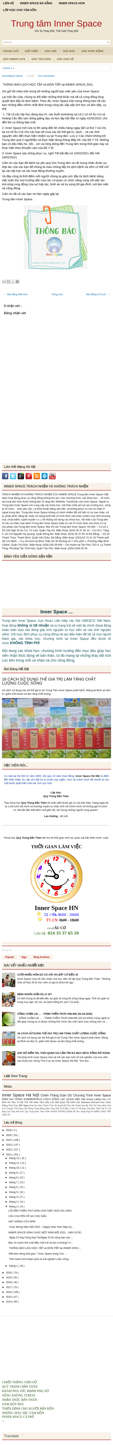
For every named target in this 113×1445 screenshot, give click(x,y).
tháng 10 (14, 1167)
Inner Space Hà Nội (87, 775)
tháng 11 (14, 1162)
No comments (46, 75)
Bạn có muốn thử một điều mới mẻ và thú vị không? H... (40, 1242)
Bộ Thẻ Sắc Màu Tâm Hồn (35, 1102)
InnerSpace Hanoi (12, 75)
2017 (9, 1287)
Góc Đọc (69, 51)
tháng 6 (13, 1187)
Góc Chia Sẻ (65, 59)
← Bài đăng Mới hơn (15, 294)
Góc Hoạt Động (92, 51)
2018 (9, 1282)
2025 (9, 1135)
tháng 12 (14, 1158)
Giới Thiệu (31, 51)
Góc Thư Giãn (41, 59)
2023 (9, 1144)
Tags (24, 957)
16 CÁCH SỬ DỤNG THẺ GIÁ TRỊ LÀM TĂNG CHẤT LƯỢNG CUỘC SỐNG (49, 681)
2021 (9, 1154)
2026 (9, 1130)
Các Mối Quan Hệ (60, 1102)
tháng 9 (13, 1172)
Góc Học (50, 51)
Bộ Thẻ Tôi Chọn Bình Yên (98, 1105)
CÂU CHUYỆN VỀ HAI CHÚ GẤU (27, 1216)
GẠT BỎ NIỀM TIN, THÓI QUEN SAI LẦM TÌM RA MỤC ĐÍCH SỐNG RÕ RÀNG (63, 1052)
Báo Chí (106, 1099)
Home (7, 68)
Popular (9, 957)
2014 (9, 1301)
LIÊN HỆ (8, 3)
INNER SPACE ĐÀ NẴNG (36, 3)
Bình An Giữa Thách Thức (42, 1105)
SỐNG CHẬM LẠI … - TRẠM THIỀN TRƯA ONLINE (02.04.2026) (54, 1013)
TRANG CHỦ (11, 51)
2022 (9, 1149)
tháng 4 (13, 1196)
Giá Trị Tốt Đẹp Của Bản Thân (86, 1108)
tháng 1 (13, 1265)
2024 (9, 1139)
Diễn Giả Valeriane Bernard (85, 1102)
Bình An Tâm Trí (11, 1102)
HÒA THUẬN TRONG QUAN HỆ (60, 1111)
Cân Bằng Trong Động (34, 1108)
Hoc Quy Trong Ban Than (32, 1111)
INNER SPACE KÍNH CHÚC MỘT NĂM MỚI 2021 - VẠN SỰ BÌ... (45, 1232)
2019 (9, 1277)
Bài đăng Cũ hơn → (98, 294)
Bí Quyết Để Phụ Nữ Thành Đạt (70, 1105)
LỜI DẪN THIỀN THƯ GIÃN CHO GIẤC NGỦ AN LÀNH (39, 1210)
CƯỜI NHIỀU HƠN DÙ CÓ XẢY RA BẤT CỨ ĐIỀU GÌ (47, 974)
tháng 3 (13, 1201)
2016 (9, 1292)
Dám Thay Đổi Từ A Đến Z (58, 1108)
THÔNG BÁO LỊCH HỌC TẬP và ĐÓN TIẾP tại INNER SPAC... (44, 1248)
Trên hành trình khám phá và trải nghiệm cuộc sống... (39, 1259)
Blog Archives (42, 957)
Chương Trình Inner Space (92, 1095)
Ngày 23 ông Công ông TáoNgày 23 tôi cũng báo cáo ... (40, 1237)
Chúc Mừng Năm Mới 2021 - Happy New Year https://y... (40, 1226)
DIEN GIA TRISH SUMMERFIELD (22, 1099)
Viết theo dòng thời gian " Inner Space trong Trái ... (37, 1253)
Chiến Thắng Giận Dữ (57, 1095)
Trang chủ (57, 294)
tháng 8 (13, 1177)
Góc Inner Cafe (14, 59)
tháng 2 (13, 1206)
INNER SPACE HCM (72, 3)
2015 (9, 1296)
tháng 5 (13, 1192)
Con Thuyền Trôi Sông (13, 1108)
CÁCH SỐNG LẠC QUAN (59, 1099)
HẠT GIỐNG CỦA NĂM (21, 1221)
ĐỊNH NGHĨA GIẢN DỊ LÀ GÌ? (34, 994)
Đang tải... (8, 950)
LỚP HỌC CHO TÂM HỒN (19, 10)
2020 (9, 1272)
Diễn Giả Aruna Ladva (88, 1099)
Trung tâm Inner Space (56, 23)
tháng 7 (13, 1182)
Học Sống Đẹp (83, 1111)
